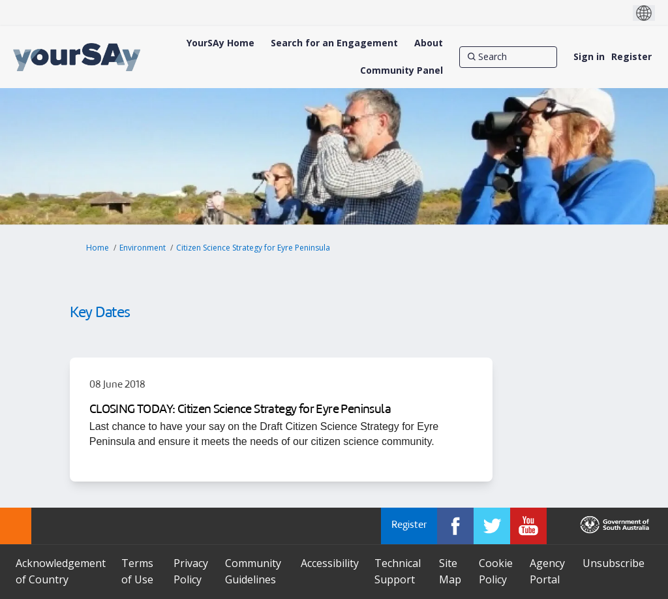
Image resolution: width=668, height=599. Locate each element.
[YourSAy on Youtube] (528, 526)
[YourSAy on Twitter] (492, 526)
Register (631, 56)
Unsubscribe (614, 563)
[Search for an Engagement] (334, 43)
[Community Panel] (401, 70)
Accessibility (330, 563)
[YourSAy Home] (220, 43)
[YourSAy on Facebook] (455, 526)
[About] (428, 43)
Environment (142, 247)
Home (97, 247)
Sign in (589, 56)
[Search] (508, 56)
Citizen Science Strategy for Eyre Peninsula (253, 247)
